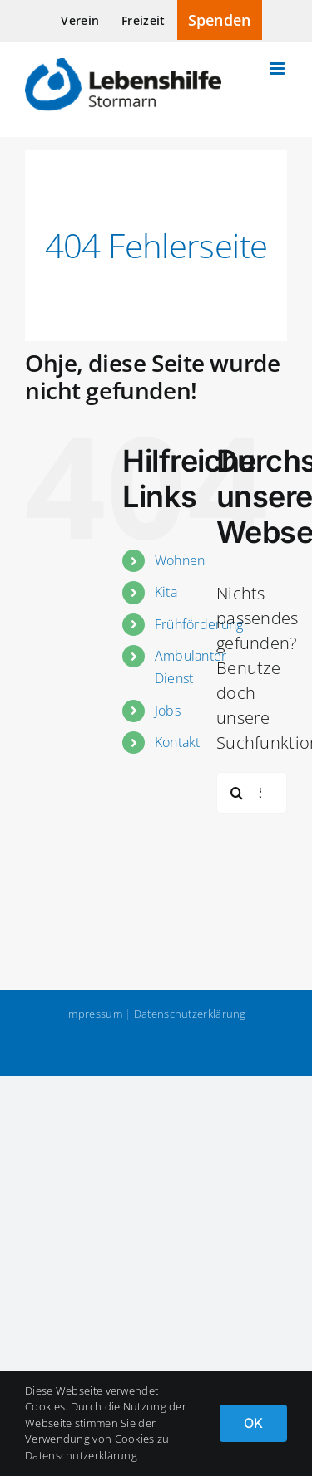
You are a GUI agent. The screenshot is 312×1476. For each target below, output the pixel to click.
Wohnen (180, 560)
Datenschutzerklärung (190, 1013)
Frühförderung (199, 624)
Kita (166, 592)
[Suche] (237, 793)
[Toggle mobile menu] (278, 68)
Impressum (94, 1013)
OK (253, 1423)
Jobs (168, 710)
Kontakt (178, 742)
